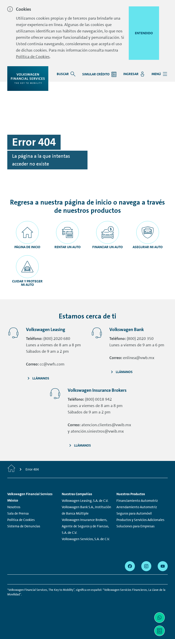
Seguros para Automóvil (134, 513)
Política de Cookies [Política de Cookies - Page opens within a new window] (21, 520)
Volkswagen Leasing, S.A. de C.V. (85, 500)
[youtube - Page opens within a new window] (163, 566)
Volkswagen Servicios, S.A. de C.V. (86, 539)
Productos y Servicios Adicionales (140, 520)
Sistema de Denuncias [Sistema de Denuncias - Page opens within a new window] (23, 526)
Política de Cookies (33, 56)
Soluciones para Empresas (135, 526)
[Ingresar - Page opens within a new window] (134, 74)
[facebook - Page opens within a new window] (130, 566)
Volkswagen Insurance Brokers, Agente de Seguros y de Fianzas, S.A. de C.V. (85, 526)
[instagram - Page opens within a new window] (146, 566)
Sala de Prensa (18, 513)
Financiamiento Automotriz (137, 500)
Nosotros (13, 507)
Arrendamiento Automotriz (136, 507)
